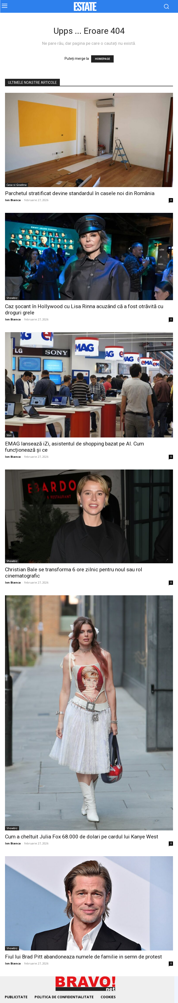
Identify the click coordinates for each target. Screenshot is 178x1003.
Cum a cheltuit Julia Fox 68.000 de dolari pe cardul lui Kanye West (81, 837)
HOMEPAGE (102, 59)
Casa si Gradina (17, 185)
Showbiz (12, 298)
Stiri (9, 435)
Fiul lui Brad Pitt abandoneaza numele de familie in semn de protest (83, 957)
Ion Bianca (13, 200)
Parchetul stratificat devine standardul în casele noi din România (79, 193)
